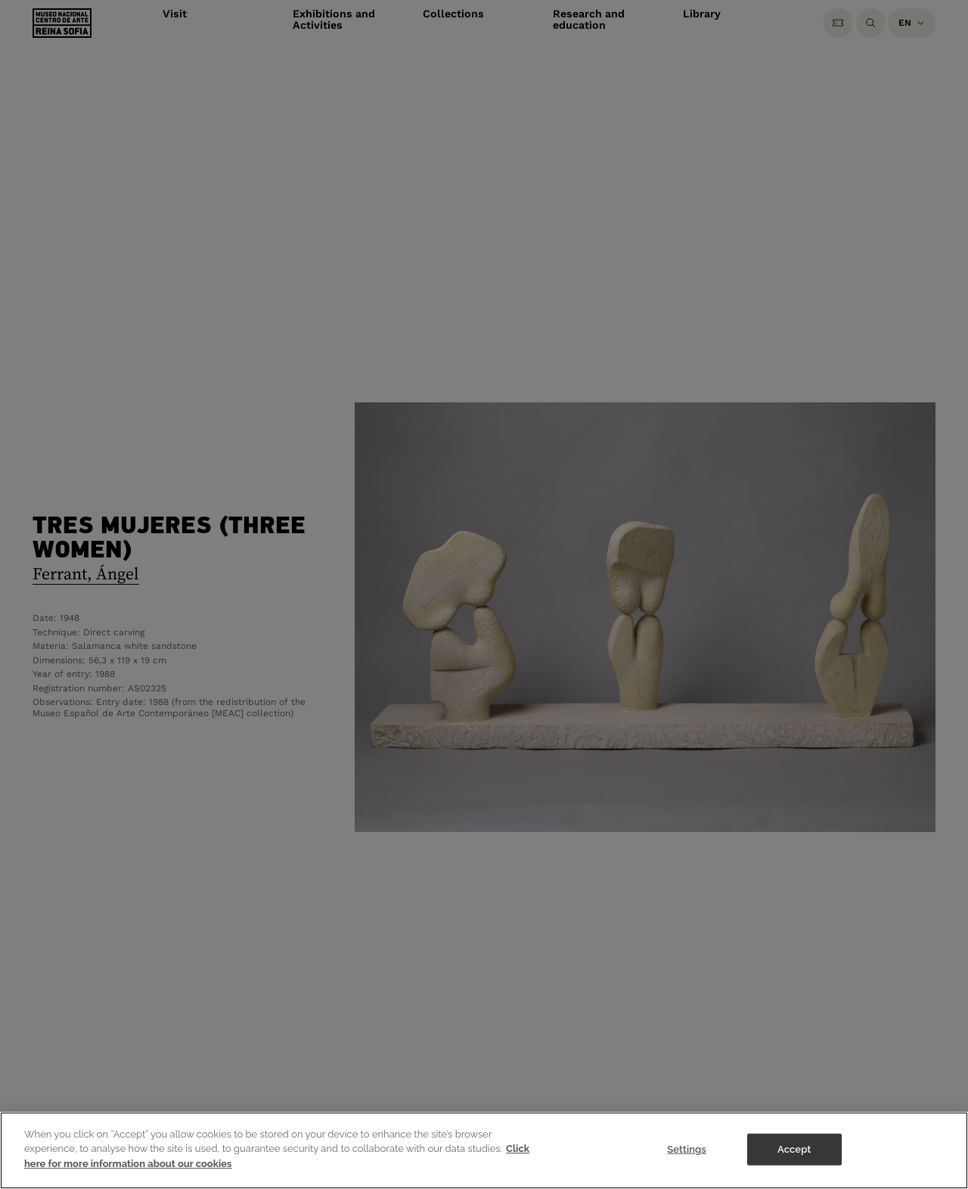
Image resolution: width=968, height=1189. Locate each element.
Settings (686, 1159)
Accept (794, 1159)
